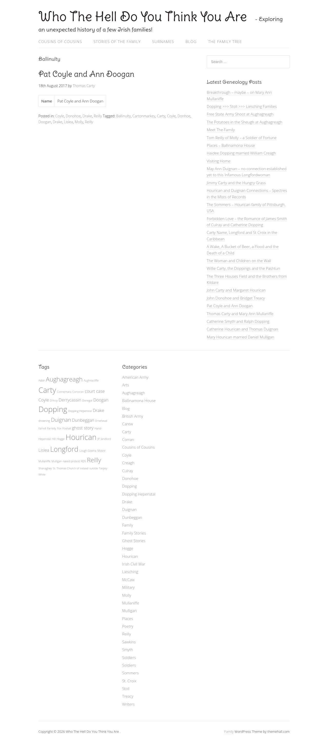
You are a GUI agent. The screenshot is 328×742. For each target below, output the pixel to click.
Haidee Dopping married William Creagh (241, 153)
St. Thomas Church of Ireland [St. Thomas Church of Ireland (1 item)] (70, 468)
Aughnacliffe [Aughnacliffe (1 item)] (91, 380)
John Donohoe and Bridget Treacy (236, 298)
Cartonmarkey (143, 116)
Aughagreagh (133, 392)
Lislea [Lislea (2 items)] (43, 450)
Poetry (128, 626)
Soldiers (129, 657)
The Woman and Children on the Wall (239, 260)
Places (127, 618)
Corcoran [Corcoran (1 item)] (78, 392)
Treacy (128, 696)
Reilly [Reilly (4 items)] (94, 460)
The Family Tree (225, 41)
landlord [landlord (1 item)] (106, 439)
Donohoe (73, 116)
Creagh (128, 462)
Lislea (68, 121)
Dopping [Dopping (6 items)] (52, 409)
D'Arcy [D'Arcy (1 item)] (54, 400)
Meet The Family (221, 129)
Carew (127, 423)
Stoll (126, 688)
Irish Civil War (133, 563)
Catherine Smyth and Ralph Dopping (238, 321)
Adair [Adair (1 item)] (41, 380)
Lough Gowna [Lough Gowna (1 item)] (87, 450)
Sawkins (129, 641)
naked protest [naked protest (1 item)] (71, 461)
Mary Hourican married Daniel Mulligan (240, 336)
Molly (79, 121)
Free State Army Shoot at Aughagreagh (240, 114)
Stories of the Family (117, 41)
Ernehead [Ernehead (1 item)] (101, 420)
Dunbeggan (132, 517)
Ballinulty (123, 116)
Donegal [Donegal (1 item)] (87, 400)
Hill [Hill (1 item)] (54, 439)
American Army (135, 377)
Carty (161, 116)
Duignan (129, 509)
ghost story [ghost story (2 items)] (83, 428)
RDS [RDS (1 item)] (83, 461)
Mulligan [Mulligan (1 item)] (57, 461)
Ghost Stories (134, 540)
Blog (191, 41)
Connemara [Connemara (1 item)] (64, 392)
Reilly (98, 116)
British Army (132, 416)
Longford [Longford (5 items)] (64, 449)
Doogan (44, 121)
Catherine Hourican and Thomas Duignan (242, 329)
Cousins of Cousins (60, 41)
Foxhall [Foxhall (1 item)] (66, 428)
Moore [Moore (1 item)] (101, 450)
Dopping (129, 486)
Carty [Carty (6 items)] (47, 390)
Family (127, 525)
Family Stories (134, 532)
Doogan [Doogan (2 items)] (100, 400)
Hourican (130, 556)
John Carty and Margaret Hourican (236, 290)
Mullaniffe (130, 602)
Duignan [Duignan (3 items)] (61, 419)
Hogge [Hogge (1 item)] (61, 439)
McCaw (128, 579)
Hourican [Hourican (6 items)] (81, 437)
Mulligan (129, 610)
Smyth (127, 649)
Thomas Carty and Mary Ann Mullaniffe (240, 313)
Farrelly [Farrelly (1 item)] (51, 428)
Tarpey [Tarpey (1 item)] (103, 468)
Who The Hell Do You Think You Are (144, 16)
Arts (125, 384)
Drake (87, 116)
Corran (128, 439)
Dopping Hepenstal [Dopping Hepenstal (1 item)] (80, 411)
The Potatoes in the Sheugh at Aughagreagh (244, 122)
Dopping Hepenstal (139, 494)
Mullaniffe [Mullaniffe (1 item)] (44, 461)
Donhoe (184, 116)
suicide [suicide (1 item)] (93, 468)
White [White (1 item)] (42, 474)
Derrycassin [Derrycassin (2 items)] (70, 400)
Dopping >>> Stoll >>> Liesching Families (242, 106)
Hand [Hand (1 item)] (98, 428)
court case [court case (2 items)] (95, 391)
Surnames (163, 41)
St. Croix (129, 680)
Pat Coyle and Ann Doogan (86, 74)
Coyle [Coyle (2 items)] (43, 400)
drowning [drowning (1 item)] (44, 420)
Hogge (127, 548)
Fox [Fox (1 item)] (59, 428)
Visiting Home (218, 160)
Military (128, 587)
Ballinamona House (139, 400)
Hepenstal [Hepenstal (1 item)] (44, 439)
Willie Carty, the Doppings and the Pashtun (243, 268)
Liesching (130, 571)
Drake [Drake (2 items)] (98, 410)
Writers (128, 704)
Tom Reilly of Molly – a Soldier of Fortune (242, 137)
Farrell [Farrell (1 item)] (42, 428)
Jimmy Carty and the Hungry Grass (236, 182)
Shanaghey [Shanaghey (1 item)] (45, 468)
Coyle (59, 116)
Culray (127, 470)
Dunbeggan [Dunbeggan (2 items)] (83, 420)
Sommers (130, 672)
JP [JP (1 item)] (98, 439)
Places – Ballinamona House (231, 145)
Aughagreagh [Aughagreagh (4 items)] (64, 379)
